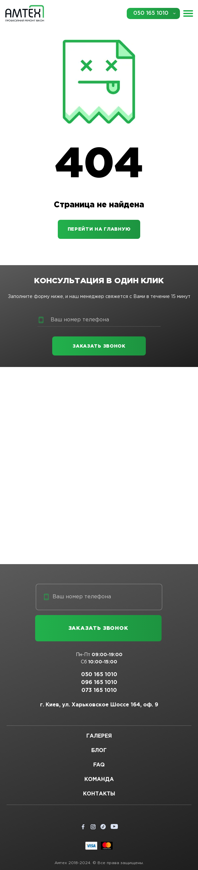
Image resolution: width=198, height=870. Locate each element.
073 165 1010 (99, 690)
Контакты (99, 793)
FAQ (99, 765)
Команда (99, 779)
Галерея (99, 736)
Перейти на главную (99, 229)
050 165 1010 (150, 13)
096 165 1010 (99, 682)
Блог (99, 750)
